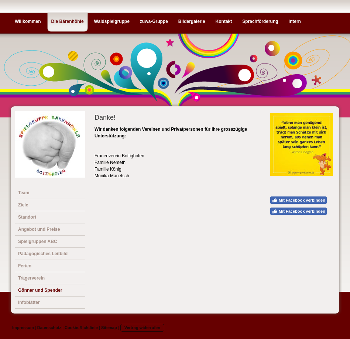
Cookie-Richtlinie (81, 327)
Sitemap (109, 327)
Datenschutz (49, 327)
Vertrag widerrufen (142, 327)
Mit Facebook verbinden (298, 200)
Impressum (23, 327)
